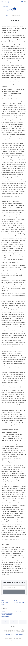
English (25, 1)
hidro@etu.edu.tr (19, 634)
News (2, 600)
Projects (16, 600)
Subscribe (14, 592)
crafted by (14, 643)
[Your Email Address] (14, 587)
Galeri (2, 604)
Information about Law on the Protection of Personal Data (7, 614)
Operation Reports (19, 602)
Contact (3, 611)
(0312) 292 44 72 (8, 634)
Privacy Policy (17, 611)
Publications (4, 602)
